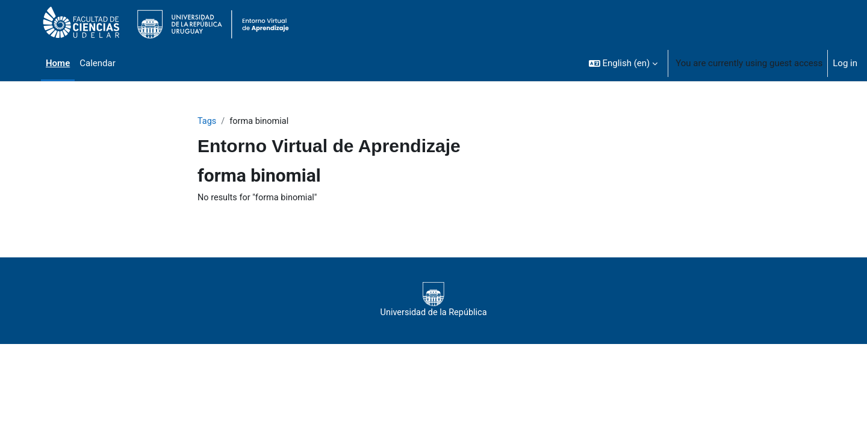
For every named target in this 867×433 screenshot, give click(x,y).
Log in (845, 63)
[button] (623, 63)
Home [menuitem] (58, 63)
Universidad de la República (433, 301)
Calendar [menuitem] (97, 63)
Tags (207, 121)
